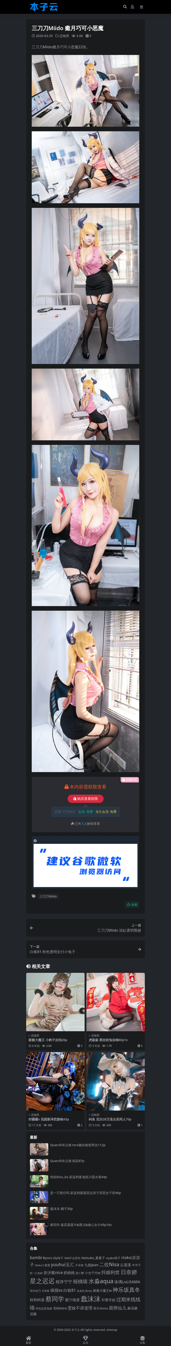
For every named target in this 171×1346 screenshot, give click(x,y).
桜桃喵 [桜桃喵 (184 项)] (80, 1281)
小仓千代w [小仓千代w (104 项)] (92, 1273)
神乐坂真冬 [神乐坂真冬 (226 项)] (126, 1289)
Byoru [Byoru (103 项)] (47, 1257)
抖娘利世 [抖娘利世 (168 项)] (110, 1272)
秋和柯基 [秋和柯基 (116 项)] (37, 1299)
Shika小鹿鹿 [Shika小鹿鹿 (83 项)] (42, 1265)
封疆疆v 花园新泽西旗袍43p (48, 1119)
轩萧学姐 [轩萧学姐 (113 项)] (108, 1299)
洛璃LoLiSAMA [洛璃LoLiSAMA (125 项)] (127, 1281)
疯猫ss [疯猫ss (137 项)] (56, 1290)
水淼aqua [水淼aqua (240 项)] (101, 1281)
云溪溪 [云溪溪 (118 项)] (125, 1264)
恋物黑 (64, 36)
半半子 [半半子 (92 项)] (136, 1265)
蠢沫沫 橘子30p (61, 1208)
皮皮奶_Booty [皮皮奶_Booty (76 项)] (84, 1290)
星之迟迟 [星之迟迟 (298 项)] (42, 1281)
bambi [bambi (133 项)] (36, 1257)
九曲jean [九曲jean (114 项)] (91, 1264)
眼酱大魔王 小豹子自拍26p (47, 1040)
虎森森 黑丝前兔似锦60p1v (108, 1040)
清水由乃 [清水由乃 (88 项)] (35, 1291)
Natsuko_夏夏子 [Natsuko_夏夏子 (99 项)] (93, 1257)
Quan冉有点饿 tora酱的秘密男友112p (77, 1145)
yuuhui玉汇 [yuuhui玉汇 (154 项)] (62, 1264)
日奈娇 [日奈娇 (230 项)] (129, 1272)
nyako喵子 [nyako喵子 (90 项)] (113, 1258)
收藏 (132, 904)
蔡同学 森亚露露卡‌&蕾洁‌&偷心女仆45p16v (81, 1224)
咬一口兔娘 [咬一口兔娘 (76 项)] (36, 1273)
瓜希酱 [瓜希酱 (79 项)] (45, 1290)
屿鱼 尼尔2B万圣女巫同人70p (110, 1119)
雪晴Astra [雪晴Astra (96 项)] (60, 1308)
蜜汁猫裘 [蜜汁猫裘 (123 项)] (72, 1299)
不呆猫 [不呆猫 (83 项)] (79, 1265)
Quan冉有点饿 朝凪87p (67, 1161)
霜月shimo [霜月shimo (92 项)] (100, 1308)
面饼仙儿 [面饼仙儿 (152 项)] (117, 1308)
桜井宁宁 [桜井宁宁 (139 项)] (64, 1281)
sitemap (111, 1330)
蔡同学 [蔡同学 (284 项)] (55, 1298)
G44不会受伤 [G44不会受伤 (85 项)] (72, 1258)
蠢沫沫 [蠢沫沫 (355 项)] (91, 1298)
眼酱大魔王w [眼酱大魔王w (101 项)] (102, 1290)
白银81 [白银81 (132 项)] (69, 1290)
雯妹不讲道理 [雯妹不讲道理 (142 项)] (80, 1307)
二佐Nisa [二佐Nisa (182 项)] (109, 1264)
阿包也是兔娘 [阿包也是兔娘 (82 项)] (44, 1308)
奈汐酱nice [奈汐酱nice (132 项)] (53, 1272)
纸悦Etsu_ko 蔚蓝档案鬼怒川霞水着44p (78, 1176)
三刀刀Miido (48, 896)
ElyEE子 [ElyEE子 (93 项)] (58, 1258)
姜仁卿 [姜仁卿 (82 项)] (80, 1273)
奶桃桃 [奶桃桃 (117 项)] (69, 1272)
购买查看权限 (85, 798)
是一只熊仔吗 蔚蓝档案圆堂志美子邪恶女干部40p (85, 1192)
